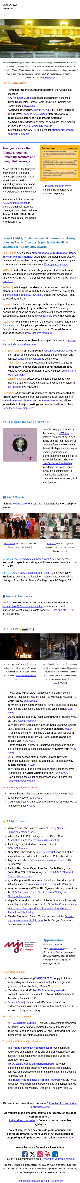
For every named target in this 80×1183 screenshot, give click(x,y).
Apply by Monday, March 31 (36, 332)
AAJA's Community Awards (37, 126)
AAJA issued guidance (15, 202)
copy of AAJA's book (35, 114)
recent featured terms (59, 185)
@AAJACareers (56, 948)
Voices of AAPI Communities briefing (23, 606)
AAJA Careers (54, 944)
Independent (31, 700)
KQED (63, 683)
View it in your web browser (59, 1158)
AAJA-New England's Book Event (31, 572)
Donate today (65, 1137)
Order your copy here (56, 264)
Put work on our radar (22, 1120)
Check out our (52, 350)
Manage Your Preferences (48, 1180)
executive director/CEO (46, 840)
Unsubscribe (24, 1180)
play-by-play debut (47, 852)
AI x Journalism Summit (22, 1022)
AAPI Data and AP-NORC (59, 610)
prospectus (67, 350)
